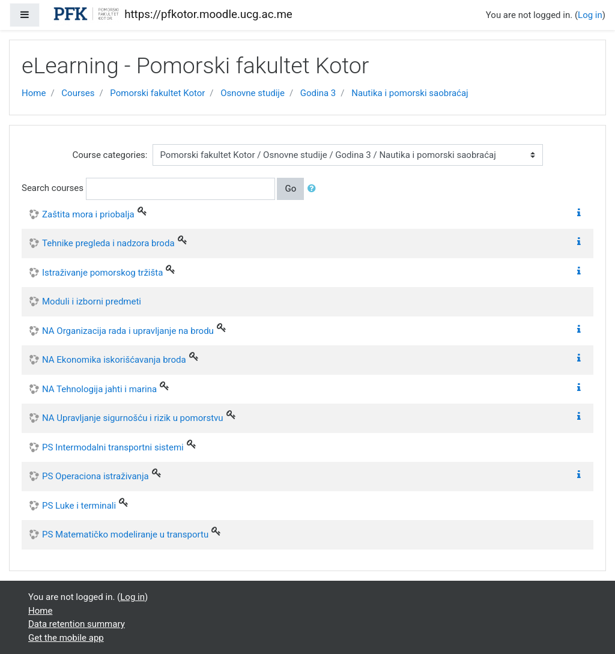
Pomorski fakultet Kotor (157, 93)
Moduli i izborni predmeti (91, 301)
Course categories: (110, 155)
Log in (590, 15)
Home (34, 93)
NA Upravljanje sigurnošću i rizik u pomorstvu (132, 418)
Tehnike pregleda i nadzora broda (108, 243)
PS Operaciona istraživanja (95, 476)
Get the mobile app (66, 637)
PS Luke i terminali (79, 505)
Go (290, 188)
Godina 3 (318, 93)
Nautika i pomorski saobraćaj (409, 93)
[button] (314, 188)
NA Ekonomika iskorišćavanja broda (114, 359)
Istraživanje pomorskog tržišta (102, 272)
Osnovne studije (252, 93)
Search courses (52, 188)
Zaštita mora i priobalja (88, 214)
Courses (77, 93)
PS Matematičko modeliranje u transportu (125, 534)
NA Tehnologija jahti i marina (99, 389)
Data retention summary (76, 624)
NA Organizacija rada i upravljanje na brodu (128, 330)
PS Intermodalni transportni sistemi (113, 447)
